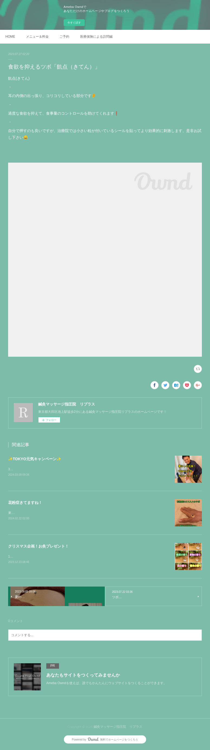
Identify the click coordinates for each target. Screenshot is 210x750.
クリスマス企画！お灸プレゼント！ (38, 547)
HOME (10, 36)
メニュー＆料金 (37, 36)
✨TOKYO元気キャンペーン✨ (34, 459)
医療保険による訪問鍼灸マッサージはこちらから (96, 36)
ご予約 (64, 36)
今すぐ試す (74, 22)
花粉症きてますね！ (25, 503)
